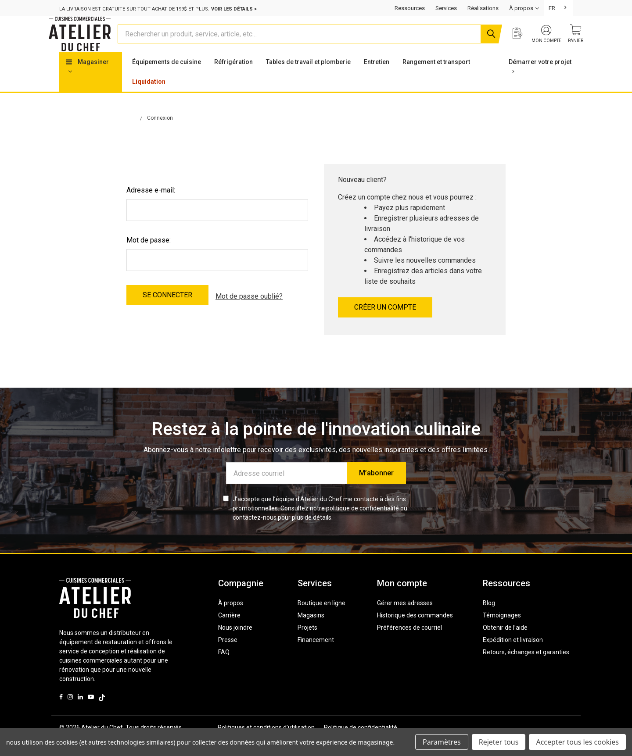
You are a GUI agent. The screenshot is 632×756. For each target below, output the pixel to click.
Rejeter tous (499, 742)
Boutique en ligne (321, 619)
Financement (316, 656)
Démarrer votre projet (540, 82)
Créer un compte (385, 324)
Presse (227, 656)
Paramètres (442, 742)
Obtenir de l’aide (505, 644)
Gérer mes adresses (405, 619)
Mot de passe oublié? (249, 311)
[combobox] (558, 8)
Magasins (311, 631)
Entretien (376, 78)
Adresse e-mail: (150, 207)
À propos (230, 619)
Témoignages (502, 631)
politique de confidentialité (362, 524)
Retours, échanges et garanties (526, 668)
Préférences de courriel (409, 644)
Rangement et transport (436, 78)
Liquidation (148, 98)
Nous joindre (235, 644)
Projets (307, 644)
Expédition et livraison (513, 656)
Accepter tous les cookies (577, 742)
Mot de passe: (148, 257)
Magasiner (87, 82)
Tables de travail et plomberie (308, 78)
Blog (489, 619)
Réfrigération (233, 78)
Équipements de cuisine (166, 78)
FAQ (224, 668)
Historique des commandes (415, 631)
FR (552, 8)
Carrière (229, 631)
